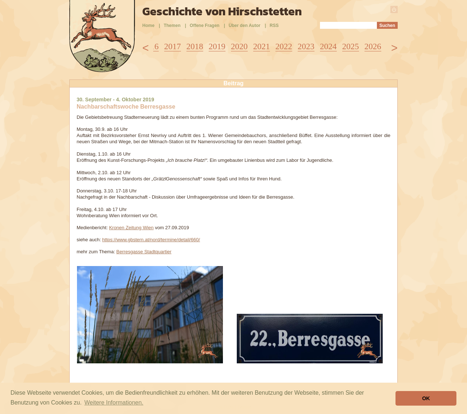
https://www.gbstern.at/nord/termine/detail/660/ (151, 239)
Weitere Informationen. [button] (113, 402)
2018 (194, 46)
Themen (172, 25)
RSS (274, 25)
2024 (328, 46)
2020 (239, 46)
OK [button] (426, 398)
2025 (350, 46)
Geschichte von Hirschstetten (222, 11)
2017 (172, 46)
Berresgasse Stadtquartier (143, 251)
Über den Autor (244, 25)
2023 (306, 46)
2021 (261, 46)
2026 (372, 46)
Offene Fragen (204, 25)
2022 (283, 46)
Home (148, 25)
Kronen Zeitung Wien (131, 227)
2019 (217, 46)
